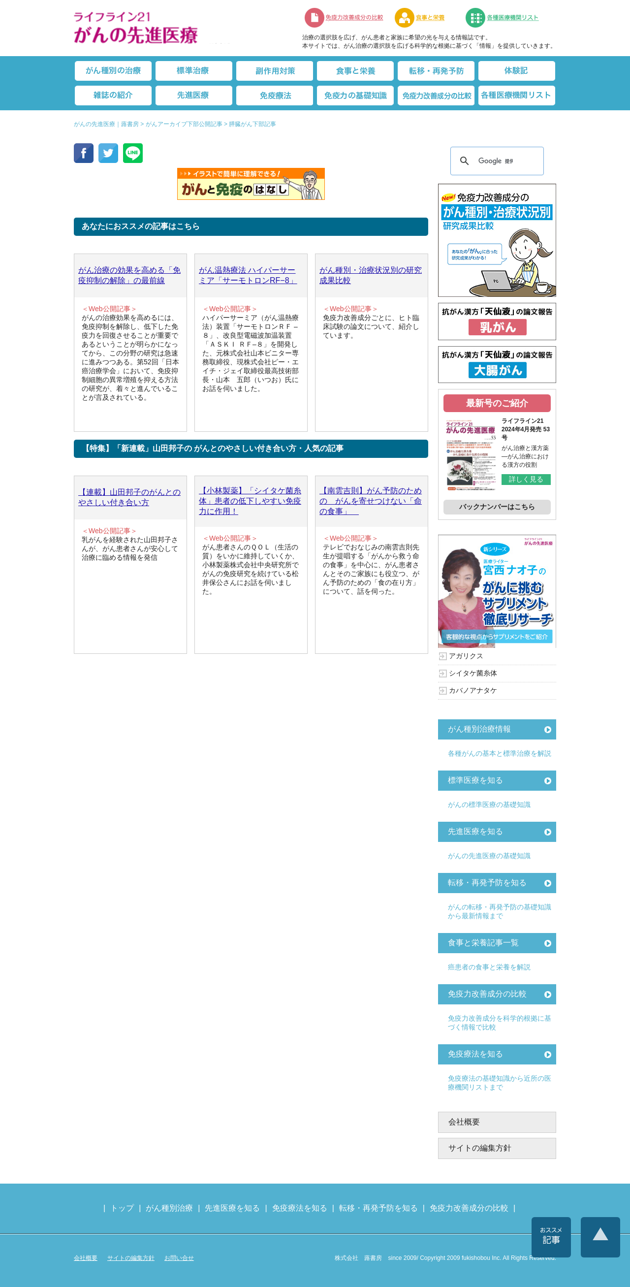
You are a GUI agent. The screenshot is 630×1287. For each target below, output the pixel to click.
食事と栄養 (424, 18)
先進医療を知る (475, 831)
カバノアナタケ (473, 690)
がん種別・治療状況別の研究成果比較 (370, 275)
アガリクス (466, 656)
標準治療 (194, 71)
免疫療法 (274, 95)
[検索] (495, 161)
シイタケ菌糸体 (473, 673)
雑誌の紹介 (113, 95)
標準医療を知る (475, 780)
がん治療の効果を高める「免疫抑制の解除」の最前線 (129, 275)
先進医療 (194, 95)
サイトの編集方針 (479, 1148)
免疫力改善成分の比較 (344, 18)
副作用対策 (274, 71)
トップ (122, 1208)
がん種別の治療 (113, 71)
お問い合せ (179, 1258)
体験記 (516, 71)
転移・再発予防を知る (487, 882)
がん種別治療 (169, 1208)
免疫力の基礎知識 (355, 95)
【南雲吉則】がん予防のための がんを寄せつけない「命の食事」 (370, 500)
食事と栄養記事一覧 (483, 942)
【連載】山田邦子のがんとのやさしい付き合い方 (129, 497)
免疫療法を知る (475, 1054)
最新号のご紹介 (497, 403)
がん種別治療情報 (479, 729)
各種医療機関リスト (516, 95)
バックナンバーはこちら (497, 507)
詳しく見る (526, 479)
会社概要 (464, 1122)
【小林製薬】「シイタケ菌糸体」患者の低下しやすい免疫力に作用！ (250, 500)
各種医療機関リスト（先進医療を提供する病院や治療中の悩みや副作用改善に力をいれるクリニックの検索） (508, 18)
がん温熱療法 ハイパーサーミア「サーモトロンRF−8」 (248, 275)
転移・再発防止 (436, 71)
